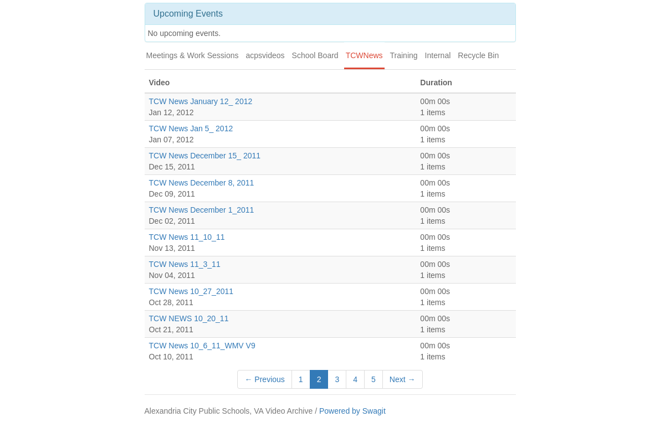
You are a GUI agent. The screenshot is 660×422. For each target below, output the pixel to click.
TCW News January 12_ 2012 (201, 101)
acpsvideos (265, 55)
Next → (403, 379)
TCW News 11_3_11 (185, 264)
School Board (315, 55)
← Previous (264, 379)
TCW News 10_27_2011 (191, 291)
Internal (438, 55)
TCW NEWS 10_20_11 (189, 318)
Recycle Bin (478, 55)
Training (404, 55)
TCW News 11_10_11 (187, 237)
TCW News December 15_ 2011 (205, 155)
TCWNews (364, 55)
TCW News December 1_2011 (201, 209)
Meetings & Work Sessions (192, 55)
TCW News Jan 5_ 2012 (191, 128)
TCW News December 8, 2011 (201, 182)
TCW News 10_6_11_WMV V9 (202, 345)
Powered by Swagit (352, 410)
